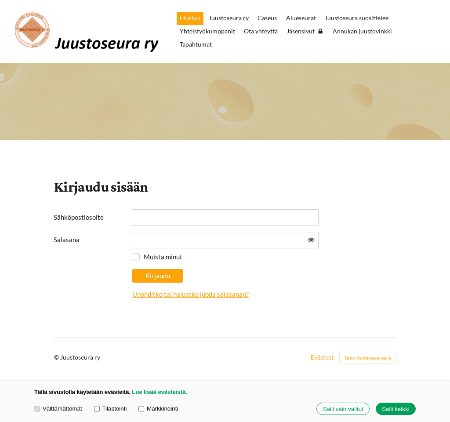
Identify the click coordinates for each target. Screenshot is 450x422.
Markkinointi (158, 408)
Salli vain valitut (343, 409)
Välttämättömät (58, 408)
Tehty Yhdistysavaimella (367, 357)
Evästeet (322, 357)
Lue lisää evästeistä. (159, 392)
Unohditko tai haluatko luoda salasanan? (190, 294)
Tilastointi (110, 408)
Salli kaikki (396, 409)
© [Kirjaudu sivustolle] (57, 357)
